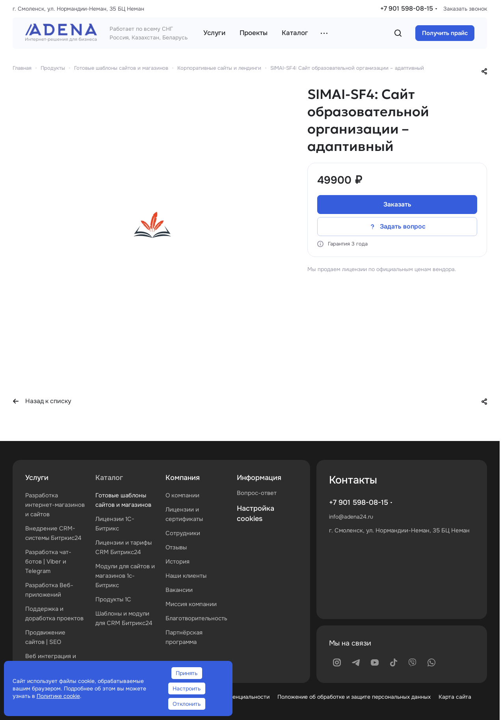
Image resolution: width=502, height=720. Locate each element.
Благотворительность (196, 618)
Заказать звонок (465, 8)
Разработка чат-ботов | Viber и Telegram (48, 561)
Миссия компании (191, 604)
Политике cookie (58, 696)
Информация (259, 477)
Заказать (397, 204)
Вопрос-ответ (257, 493)
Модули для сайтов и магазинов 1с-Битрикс (125, 575)
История (177, 562)
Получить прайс (445, 33)
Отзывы (176, 547)
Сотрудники (182, 533)
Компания (182, 477)
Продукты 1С (113, 599)
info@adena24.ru (351, 516)
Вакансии (179, 590)
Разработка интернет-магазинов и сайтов (55, 504)
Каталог (109, 477)
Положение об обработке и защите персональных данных (354, 696)
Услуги (36, 477)
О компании (182, 495)
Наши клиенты (185, 576)
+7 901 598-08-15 (406, 8)
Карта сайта (455, 696)
